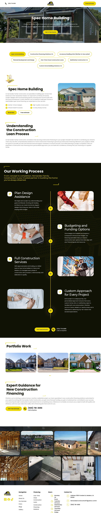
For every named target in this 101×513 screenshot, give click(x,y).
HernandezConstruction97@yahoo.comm (83, 501)
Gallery (21, 509)
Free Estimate (89, 3)
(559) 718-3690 (12, 3)
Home (20, 496)
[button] (51, 375)
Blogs (20, 507)
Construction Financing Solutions (37, 507)
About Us (21, 498)
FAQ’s (20, 504)
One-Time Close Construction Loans (37, 499)
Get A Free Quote (50, 32)
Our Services (22, 501)
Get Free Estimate (42, 329)
